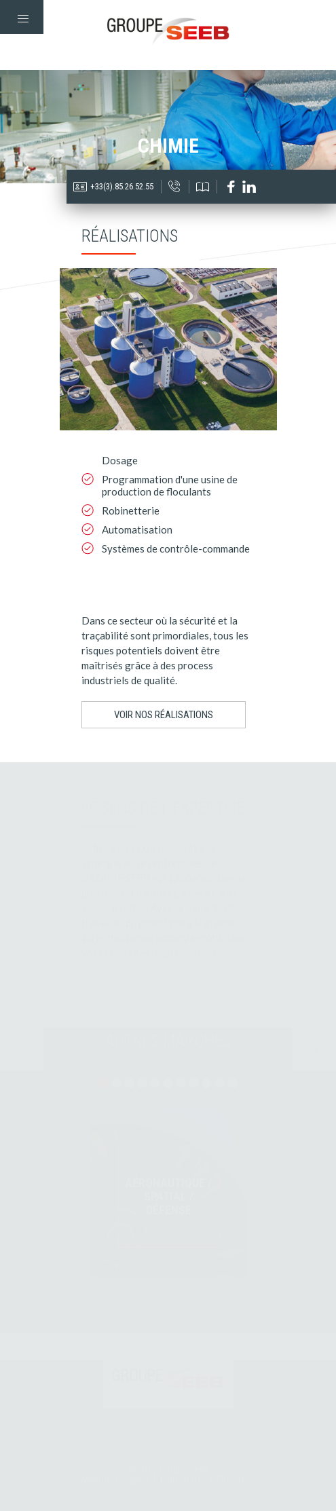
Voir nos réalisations (163, 715)
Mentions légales (115, 1480)
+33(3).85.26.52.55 (121, 186)
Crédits (231, 1480)
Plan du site (183, 1480)
